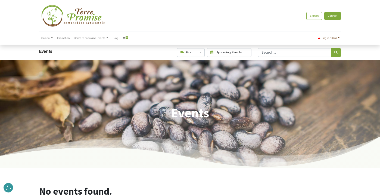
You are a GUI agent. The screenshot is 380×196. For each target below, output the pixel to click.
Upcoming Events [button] (226, 52)
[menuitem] (63, 38)
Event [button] (188, 52)
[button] (8, 187)
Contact (332, 15)
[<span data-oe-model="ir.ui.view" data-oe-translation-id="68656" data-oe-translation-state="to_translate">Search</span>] (336, 52)
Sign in (314, 15)
